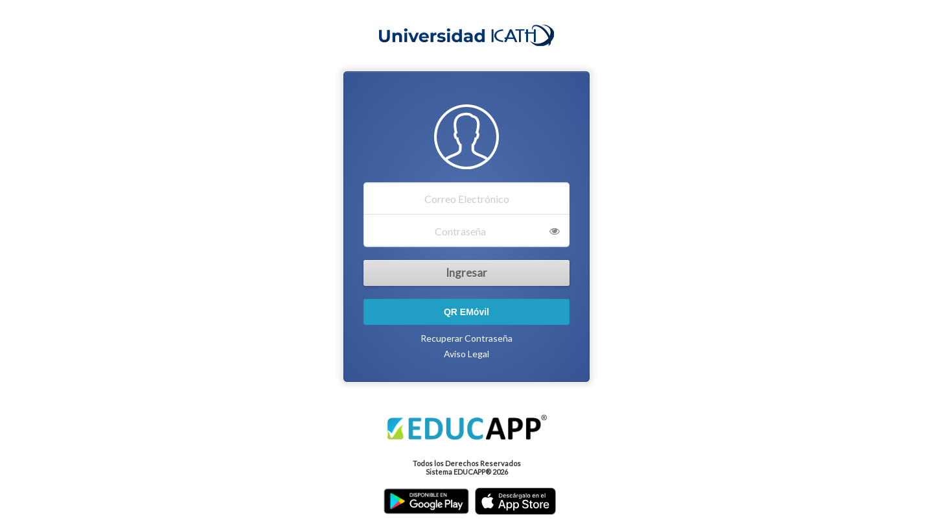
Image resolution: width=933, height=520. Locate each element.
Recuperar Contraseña (466, 338)
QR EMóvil (466, 312)
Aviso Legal (466, 353)
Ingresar (466, 272)
